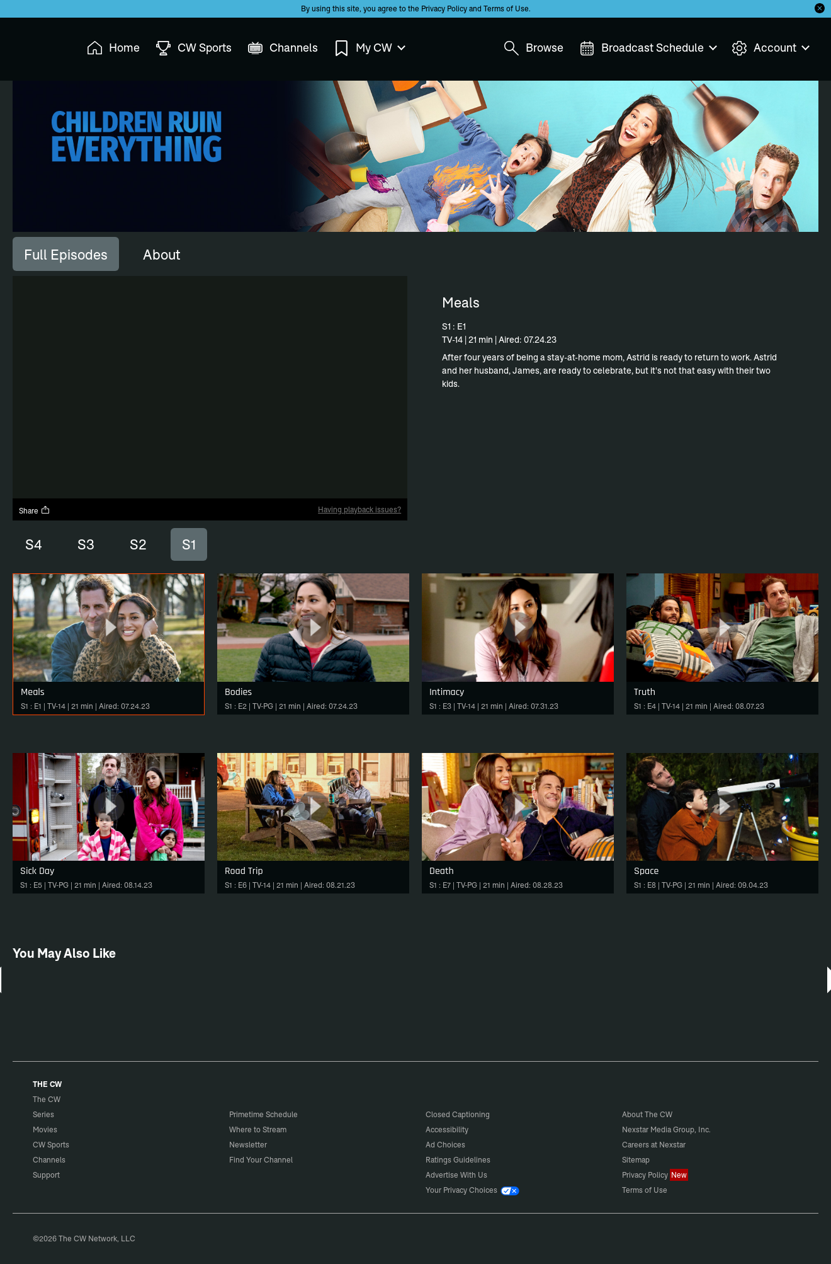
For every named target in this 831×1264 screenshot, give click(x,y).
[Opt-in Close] (820, 8)
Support (46, 1175)
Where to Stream (257, 1129)
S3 (85, 544)
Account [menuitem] (770, 48)
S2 (138, 544)
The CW (38, 44)
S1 (189, 544)
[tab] (66, 254)
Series (43, 1114)
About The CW (647, 1114)
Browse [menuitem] (533, 48)
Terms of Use (506, 8)
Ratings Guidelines (458, 1159)
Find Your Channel (261, 1159)
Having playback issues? (359, 509)
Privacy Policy (444, 8)
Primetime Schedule (263, 1114)
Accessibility (447, 1129)
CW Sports (51, 1144)
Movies (45, 1129)
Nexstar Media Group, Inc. (666, 1129)
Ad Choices (445, 1144)
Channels (49, 1159)
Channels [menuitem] (282, 48)
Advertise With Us (456, 1175)
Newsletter (248, 1144)
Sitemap (636, 1159)
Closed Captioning (458, 1114)
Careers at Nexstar (654, 1144)
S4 (33, 544)
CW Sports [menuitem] (193, 48)
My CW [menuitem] (369, 48)
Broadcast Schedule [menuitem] (647, 48)
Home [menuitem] (113, 48)
